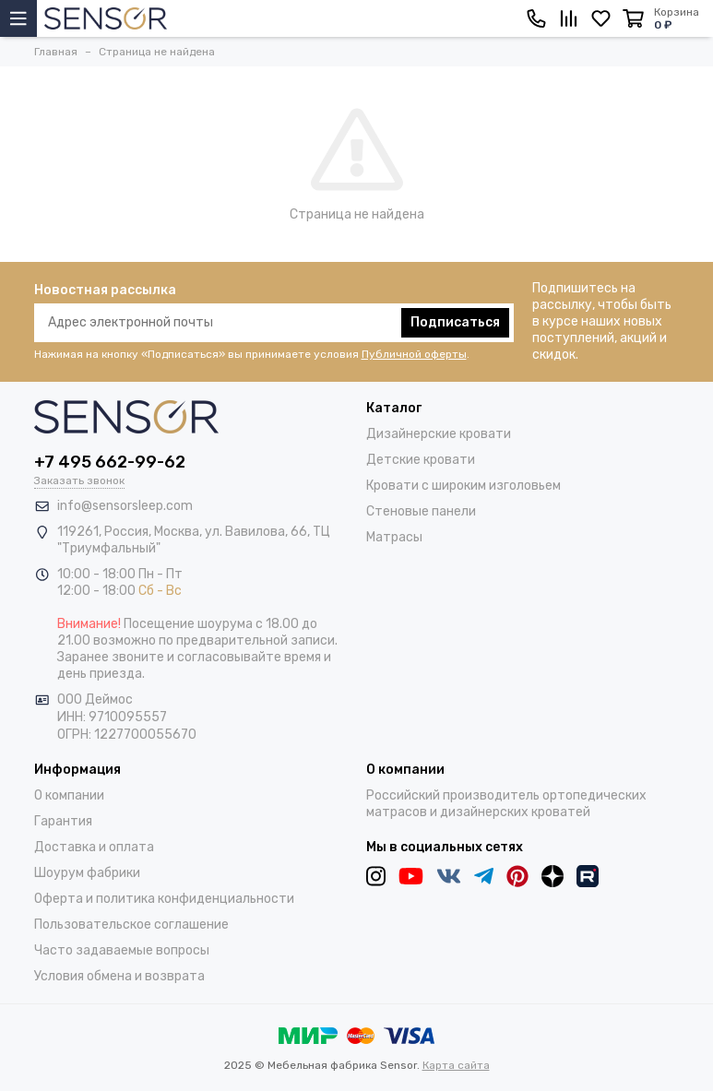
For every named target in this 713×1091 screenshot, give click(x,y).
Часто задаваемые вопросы (121, 950)
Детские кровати (420, 460)
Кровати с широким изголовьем (463, 485)
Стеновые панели (421, 511)
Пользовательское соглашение (131, 924)
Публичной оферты (414, 354)
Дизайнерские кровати (438, 434)
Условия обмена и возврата (119, 976)
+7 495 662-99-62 (109, 462)
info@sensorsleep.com (125, 506)
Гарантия (63, 821)
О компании (69, 795)
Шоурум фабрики (87, 873)
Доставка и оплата (94, 847)
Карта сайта (456, 1065)
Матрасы (394, 537)
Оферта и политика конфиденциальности (164, 899)
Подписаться (455, 322)
